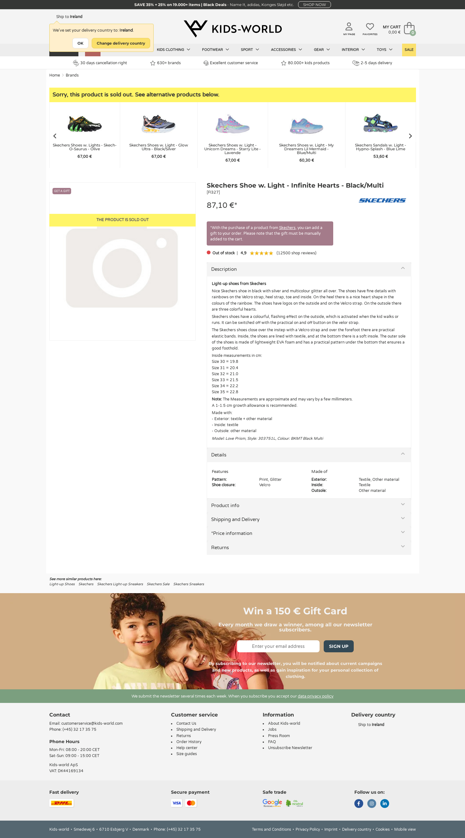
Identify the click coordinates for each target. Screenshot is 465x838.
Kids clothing (173, 49)
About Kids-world (284, 723)
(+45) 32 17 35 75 (79, 729)
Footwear (215, 49)
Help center (187, 748)
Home (54, 75)
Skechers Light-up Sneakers (120, 584)
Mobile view (405, 829)
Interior (353, 49)
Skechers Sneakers (188, 584)
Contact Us (186, 723)
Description (224, 269)
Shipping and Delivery (235, 519)
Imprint (331, 829)
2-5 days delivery (372, 63)
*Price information (231, 533)
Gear (322, 49)
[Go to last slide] (54, 136)
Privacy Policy (308, 829)
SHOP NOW (314, 4)
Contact (59, 715)
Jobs (272, 729)
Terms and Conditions (271, 829)
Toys (385, 49)
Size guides (186, 754)
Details (218, 455)
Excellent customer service (231, 63)
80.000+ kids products (305, 63)
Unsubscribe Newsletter (290, 748)
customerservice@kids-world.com (92, 723)
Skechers (287, 228)
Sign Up (338, 646)
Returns (220, 547)
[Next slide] (411, 136)
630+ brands (165, 63)
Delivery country (356, 829)
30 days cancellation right (100, 63)
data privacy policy (315, 696)
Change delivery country (121, 43)
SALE (409, 50)
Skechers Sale (158, 584)
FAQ (272, 742)
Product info (225, 505)
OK (80, 43)
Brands (72, 75)
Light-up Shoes (62, 584)
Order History (188, 742)
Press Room (279, 736)
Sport (250, 49)
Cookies (383, 829)
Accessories (286, 49)
